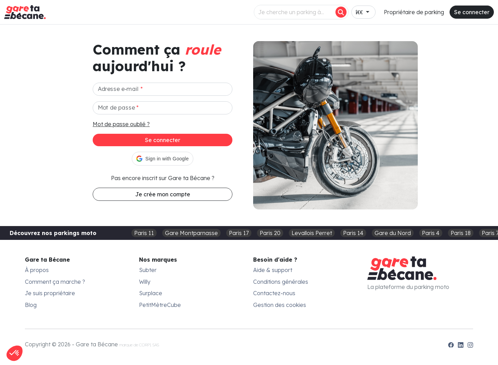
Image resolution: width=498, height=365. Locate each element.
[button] (162, 159)
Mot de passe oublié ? (121, 124)
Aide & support (272, 269)
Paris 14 (353, 233)
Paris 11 (144, 233)
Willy (144, 281)
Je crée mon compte (162, 194)
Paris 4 (431, 233)
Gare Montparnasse (191, 233)
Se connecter (471, 12)
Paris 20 (270, 233)
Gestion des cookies (279, 304)
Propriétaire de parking (414, 12)
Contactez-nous (274, 293)
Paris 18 (461, 233)
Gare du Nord (393, 233)
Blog (31, 304)
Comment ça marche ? (55, 281)
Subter (148, 269)
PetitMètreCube (160, 304)
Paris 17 (239, 233)
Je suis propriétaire (50, 293)
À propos (37, 269)
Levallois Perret (312, 233)
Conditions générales (280, 281)
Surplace (150, 293)
